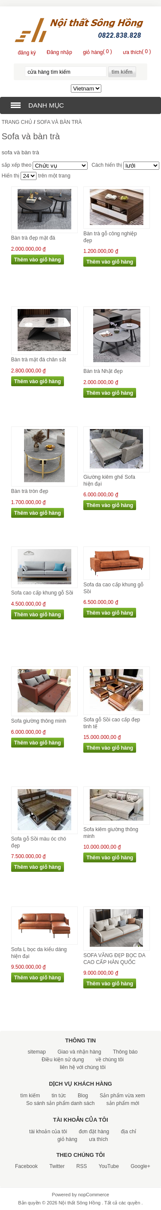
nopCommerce (93, 1194)
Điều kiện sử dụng (63, 1060)
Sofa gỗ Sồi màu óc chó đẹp (38, 842)
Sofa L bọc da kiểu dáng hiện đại (39, 952)
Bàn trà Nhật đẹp (102, 371)
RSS (81, 1166)
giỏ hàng (67, 1139)
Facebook (26, 1166)
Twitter (56, 1166)
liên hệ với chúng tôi (83, 1067)
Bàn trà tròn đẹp (29, 491)
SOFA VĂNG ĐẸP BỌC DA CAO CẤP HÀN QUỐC (114, 958)
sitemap (37, 1052)
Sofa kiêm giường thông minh (110, 832)
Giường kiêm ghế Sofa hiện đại (109, 480)
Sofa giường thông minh (38, 721)
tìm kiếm (30, 1096)
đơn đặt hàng (94, 1132)
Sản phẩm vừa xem (122, 1096)
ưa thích (98, 1139)
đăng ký (27, 53)
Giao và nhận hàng (79, 1052)
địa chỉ (128, 1132)
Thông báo (125, 1052)
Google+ (140, 1166)
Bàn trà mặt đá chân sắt (38, 360)
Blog (83, 1096)
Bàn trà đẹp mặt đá (33, 238)
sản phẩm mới (122, 1103)
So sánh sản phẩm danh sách (60, 1103)
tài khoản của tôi (48, 1132)
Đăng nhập (59, 52)
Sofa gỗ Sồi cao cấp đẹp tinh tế (111, 723)
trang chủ (17, 122)
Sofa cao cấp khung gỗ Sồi (42, 593)
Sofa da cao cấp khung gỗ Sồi (113, 588)
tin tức (59, 1096)
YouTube (109, 1166)
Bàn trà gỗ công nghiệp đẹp (110, 237)
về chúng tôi (110, 1060)
